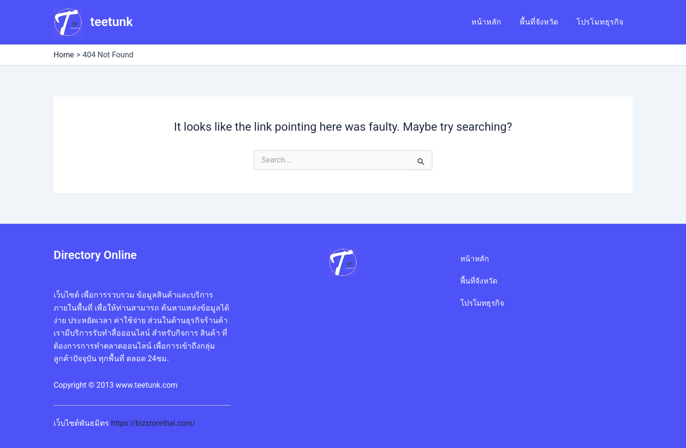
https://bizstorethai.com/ (154, 423)
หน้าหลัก (493, 22)
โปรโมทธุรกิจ (601, 22)
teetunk (111, 21)
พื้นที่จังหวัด (543, 22)
